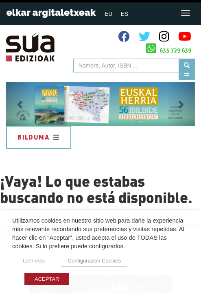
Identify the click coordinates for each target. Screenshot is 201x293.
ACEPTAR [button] (47, 279)
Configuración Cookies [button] (94, 261)
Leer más (34, 261)
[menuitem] (108, 13)
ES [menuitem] (124, 14)
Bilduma (38, 137)
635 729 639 (168, 48)
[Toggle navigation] (185, 13)
